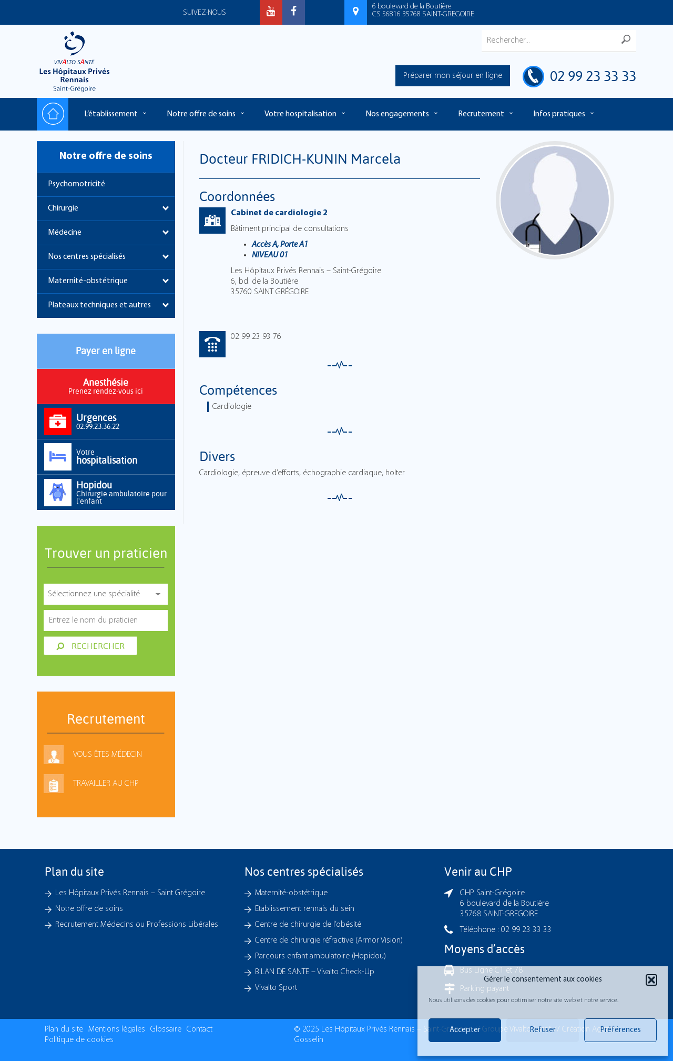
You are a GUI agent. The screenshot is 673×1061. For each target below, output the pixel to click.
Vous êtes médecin (107, 754)
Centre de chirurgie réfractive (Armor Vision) (329, 940)
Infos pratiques (559, 114)
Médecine (64, 232)
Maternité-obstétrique (88, 281)
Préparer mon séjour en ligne (452, 76)
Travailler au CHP (106, 783)
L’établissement (111, 114)
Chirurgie (63, 208)
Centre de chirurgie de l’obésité (308, 924)
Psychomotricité (76, 184)
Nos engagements (397, 114)
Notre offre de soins (201, 114)
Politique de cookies (79, 1040)
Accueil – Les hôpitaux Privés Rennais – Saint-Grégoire (52, 114)
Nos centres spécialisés (87, 257)
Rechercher (90, 645)
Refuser (543, 1030)
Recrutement (481, 114)
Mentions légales (116, 1029)
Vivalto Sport (276, 988)
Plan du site (64, 1029)
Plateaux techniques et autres (99, 305)
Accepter (465, 1030)
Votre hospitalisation (300, 114)
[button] (651, 980)
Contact (199, 1029)
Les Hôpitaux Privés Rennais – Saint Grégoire (130, 893)
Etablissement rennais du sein (304, 909)
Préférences (620, 1030)
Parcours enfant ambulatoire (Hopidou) (320, 956)
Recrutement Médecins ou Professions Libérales (136, 924)
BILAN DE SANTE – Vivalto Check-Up (314, 972)
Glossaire (165, 1029)
